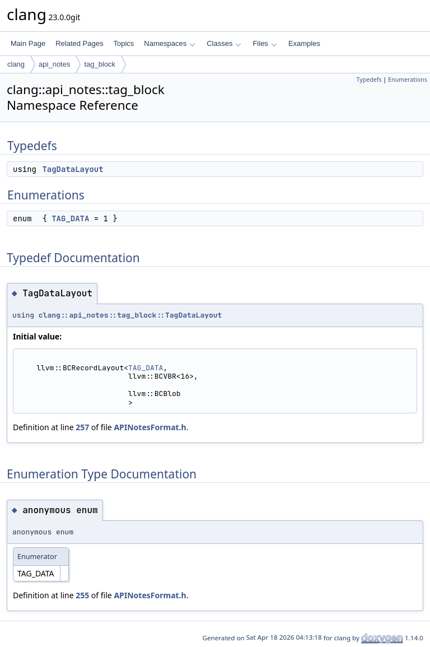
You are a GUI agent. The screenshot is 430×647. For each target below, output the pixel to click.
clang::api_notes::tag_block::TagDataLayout (130, 315)
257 (82, 427)
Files (265, 43)
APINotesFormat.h (150, 427)
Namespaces (169, 43)
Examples (304, 43)
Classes (224, 43)
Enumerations (407, 79)
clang (16, 64)
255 (82, 595)
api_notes (54, 64)
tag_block (99, 64)
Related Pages (79, 43)
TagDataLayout (72, 169)
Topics (123, 43)
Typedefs (369, 79)
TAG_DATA (70, 218)
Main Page (28, 43)
